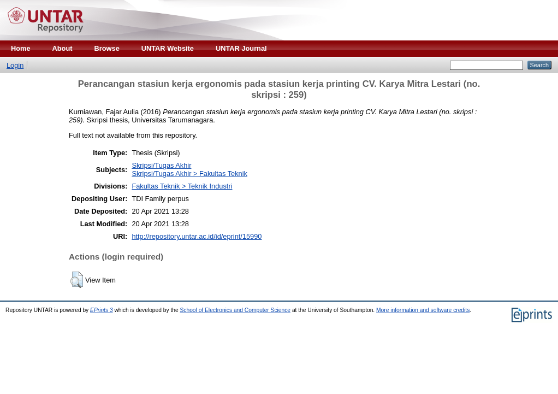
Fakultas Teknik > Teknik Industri (182, 186)
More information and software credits (423, 310)
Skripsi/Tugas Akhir (161, 165)
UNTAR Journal (241, 48)
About (62, 48)
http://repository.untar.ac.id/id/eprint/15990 (197, 236)
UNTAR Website (167, 48)
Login (15, 65)
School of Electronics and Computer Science (235, 310)
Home (21, 48)
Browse (107, 48)
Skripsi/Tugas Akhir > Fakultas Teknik (189, 173)
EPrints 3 (101, 310)
